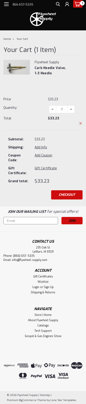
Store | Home (43, 315)
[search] (58, 4)
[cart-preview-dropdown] (77, 4)
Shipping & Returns (43, 292)
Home (7, 39)
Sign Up (49, 287)
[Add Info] (41, 147)
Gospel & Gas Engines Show (43, 336)
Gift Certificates (43, 276)
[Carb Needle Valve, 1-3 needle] (61, 109)
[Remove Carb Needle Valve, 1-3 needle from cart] (80, 123)
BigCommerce (27, 400)
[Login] (67, 4)
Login (35, 287)
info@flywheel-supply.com (29, 260)
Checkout (67, 195)
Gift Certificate (46, 168)
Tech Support (43, 331)
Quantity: (10, 108)
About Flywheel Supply (43, 320)
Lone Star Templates (63, 400)
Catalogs (43, 325)
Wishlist (43, 282)
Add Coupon (43, 155)
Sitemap (45, 395)
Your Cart (22, 39)
